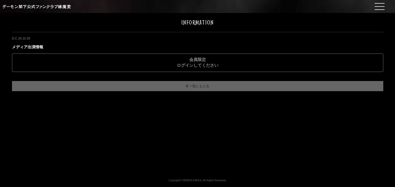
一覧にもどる (197, 86)
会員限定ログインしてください (197, 62)
